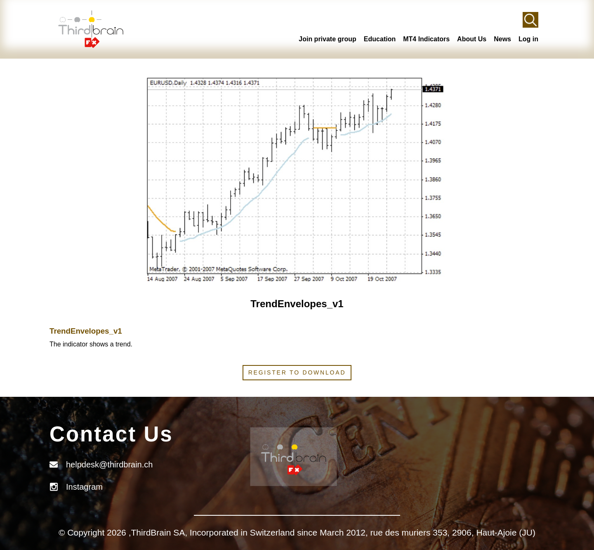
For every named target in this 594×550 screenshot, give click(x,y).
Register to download (297, 372)
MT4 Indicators (426, 39)
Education (380, 39)
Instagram (84, 486)
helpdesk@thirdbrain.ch (109, 464)
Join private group (327, 39)
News (502, 39)
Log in (528, 39)
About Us (471, 39)
